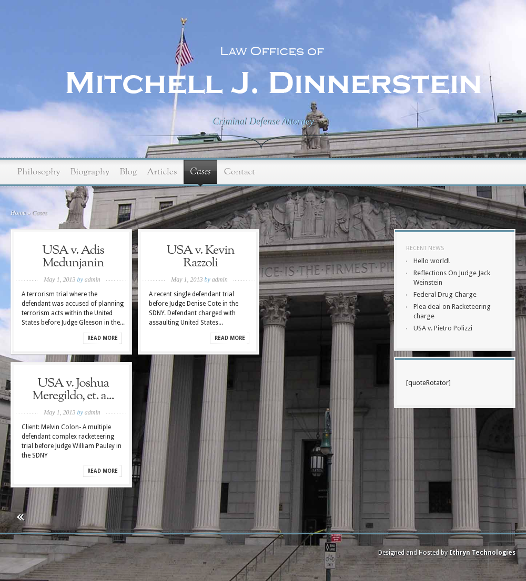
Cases (200, 172)
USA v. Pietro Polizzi (442, 328)
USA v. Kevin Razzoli (201, 257)
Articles (162, 172)
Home (18, 212)
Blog (128, 172)
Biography (90, 172)
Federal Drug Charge (445, 294)
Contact (239, 172)
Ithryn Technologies (482, 552)
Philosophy (38, 172)
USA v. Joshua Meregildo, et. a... (73, 390)
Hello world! (431, 261)
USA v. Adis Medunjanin (73, 257)
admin (92, 279)
